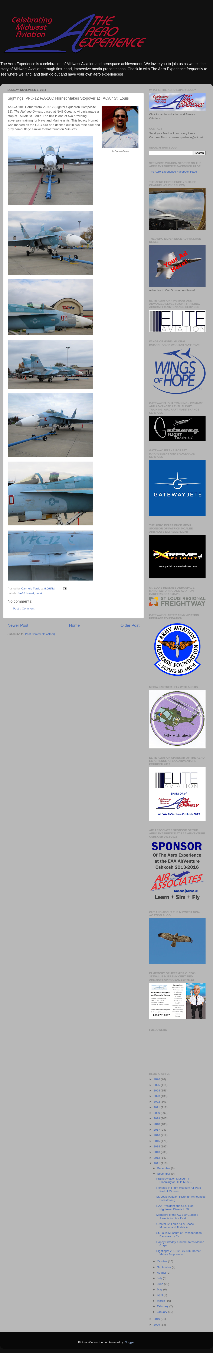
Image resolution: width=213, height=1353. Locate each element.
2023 (157, 1096)
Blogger (129, 1342)
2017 (157, 1129)
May (160, 1289)
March (161, 1300)
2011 (157, 1163)
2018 (157, 1124)
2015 (157, 1141)
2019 (157, 1118)
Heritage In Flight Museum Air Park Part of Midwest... (178, 1189)
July (160, 1278)
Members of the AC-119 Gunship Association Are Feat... (177, 1216)
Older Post (130, 625)
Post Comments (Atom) (40, 634)
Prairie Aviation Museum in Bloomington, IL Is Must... (174, 1180)
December (164, 1168)
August (162, 1272)
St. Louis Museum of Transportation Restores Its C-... (179, 1234)
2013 (157, 1152)
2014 (157, 1146)
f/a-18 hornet (26, 593)
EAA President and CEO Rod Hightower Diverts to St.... (175, 1207)
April (160, 1295)
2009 (157, 1324)
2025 (157, 1085)
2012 (157, 1157)
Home (74, 625)
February (163, 1306)
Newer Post (17, 625)
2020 (157, 1112)
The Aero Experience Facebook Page (173, 171)
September (164, 1267)
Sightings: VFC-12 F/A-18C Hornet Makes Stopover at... (178, 1252)
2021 (157, 1107)
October (162, 1261)
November (164, 1173)
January (162, 1311)
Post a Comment (24, 608)
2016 (157, 1135)
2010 (157, 1318)
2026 (157, 1079)
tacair (39, 593)
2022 (157, 1101)
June (160, 1284)
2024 (157, 1090)
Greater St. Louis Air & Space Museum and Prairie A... (175, 1225)
